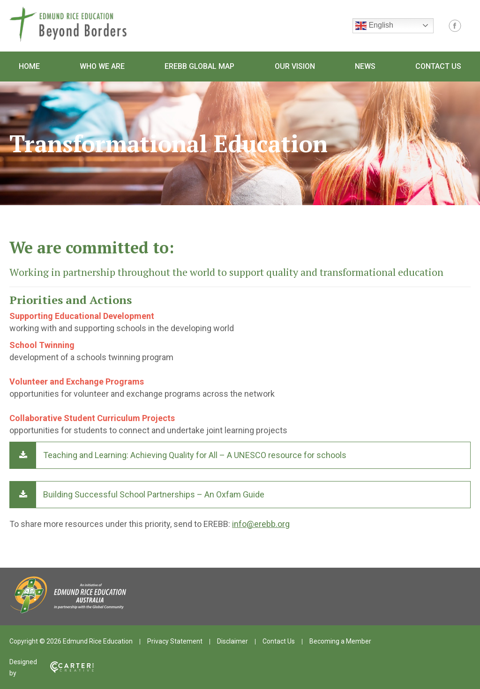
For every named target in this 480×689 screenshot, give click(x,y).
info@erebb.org (261, 524)
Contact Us (438, 66)
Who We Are (102, 66)
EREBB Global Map (199, 66)
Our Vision (295, 66)
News (365, 66)
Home (29, 66)
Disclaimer (232, 641)
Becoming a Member (340, 641)
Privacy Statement (174, 641)
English (374, 25)
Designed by (51, 667)
